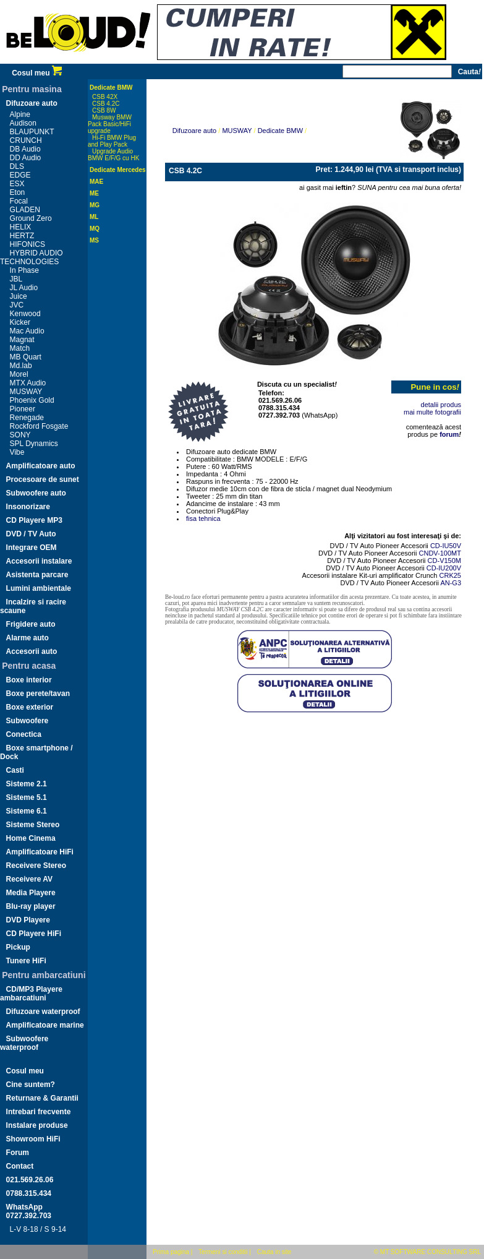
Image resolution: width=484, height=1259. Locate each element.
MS (94, 240)
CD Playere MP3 (34, 520)
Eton (17, 192)
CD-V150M (444, 560)
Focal (19, 201)
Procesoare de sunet (42, 479)
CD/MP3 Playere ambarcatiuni (31, 993)
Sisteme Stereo (33, 824)
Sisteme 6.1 (26, 811)
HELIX (21, 227)
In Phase (24, 270)
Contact (20, 1166)
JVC (17, 305)
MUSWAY (26, 391)
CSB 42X (104, 96)
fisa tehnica (203, 518)
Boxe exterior (30, 707)
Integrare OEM (31, 547)
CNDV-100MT (440, 553)
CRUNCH (26, 140)
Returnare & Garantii (42, 1098)
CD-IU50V (445, 545)
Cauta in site (274, 1251)
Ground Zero (31, 218)
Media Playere (31, 892)
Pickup (18, 947)
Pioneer (22, 409)
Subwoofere (27, 720)
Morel (19, 374)
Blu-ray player (31, 906)
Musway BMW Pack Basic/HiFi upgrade (110, 124)
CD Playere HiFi (33, 933)
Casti (15, 770)
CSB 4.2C (105, 103)
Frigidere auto (31, 624)
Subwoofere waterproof (24, 1043)
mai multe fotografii (432, 412)
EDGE (20, 175)
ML (94, 216)
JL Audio (24, 287)
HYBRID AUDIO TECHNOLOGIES (31, 257)
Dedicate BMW (111, 87)
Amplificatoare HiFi (40, 852)
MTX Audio (28, 383)
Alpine (20, 114)
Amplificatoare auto (40, 466)
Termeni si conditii (222, 1251)
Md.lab (21, 365)
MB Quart (25, 357)
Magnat (22, 339)
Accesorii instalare (39, 561)
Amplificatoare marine (45, 1025)
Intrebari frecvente (38, 1111)
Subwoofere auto (36, 493)
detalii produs (441, 404)
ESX (17, 183)
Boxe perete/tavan (38, 693)
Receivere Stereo (36, 865)
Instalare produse (37, 1125)
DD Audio (25, 157)
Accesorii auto (31, 651)
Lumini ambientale (38, 588)
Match (20, 348)
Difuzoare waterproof (43, 1011)
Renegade (27, 417)
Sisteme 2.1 (26, 784)
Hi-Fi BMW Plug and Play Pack (112, 141)
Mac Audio (27, 331)
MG (95, 205)
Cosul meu (37, 73)
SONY (20, 435)
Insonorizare (28, 506)
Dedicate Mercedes (118, 169)
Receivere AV (29, 879)
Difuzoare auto (31, 103)
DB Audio (25, 149)
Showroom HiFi (33, 1139)
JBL (16, 279)
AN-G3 (450, 583)
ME (94, 193)
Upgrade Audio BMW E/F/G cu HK (113, 154)
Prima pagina (171, 1251)
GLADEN (25, 209)
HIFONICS (27, 244)
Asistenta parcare (37, 574)
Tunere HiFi (26, 960)
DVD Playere (28, 920)
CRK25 (450, 575)
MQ (95, 228)
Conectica (23, 734)
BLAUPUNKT (32, 131)
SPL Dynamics (34, 443)
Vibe (17, 452)
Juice (18, 296)
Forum (17, 1152)
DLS (17, 166)
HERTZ (22, 235)
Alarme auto (27, 638)
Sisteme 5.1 (26, 797)
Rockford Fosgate (39, 426)
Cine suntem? (30, 1084)
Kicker (20, 322)
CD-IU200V (444, 568)
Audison (23, 123)
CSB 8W (104, 110)
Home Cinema (31, 838)
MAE (96, 181)
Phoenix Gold (32, 400)
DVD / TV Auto (31, 534)
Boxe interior (29, 680)
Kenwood (25, 313)
